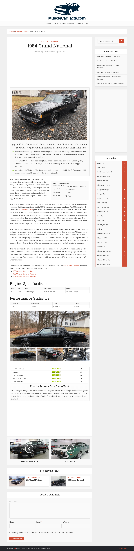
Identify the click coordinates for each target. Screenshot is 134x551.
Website (66, 522)
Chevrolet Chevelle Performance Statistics (108, 66)
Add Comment (50, 52)
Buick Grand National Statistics (107, 61)
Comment (13, 501)
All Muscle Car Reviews (64, 23)
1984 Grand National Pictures (24, 274)
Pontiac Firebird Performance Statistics (110, 83)
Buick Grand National (22, 31)
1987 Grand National (34, 480)
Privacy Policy (122, 548)
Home (48, 23)
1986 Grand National (76, 480)
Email (39, 522)
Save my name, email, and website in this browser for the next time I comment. (42, 532)
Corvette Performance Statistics (108, 72)
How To (80, 23)
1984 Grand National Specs (23, 271)
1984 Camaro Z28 (26, 210)
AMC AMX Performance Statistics (108, 56)
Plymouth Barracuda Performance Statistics (109, 78)
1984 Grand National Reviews (24, 276)
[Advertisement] (50, 71)
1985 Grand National (71, 266)
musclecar (62, 52)
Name (12, 522)
